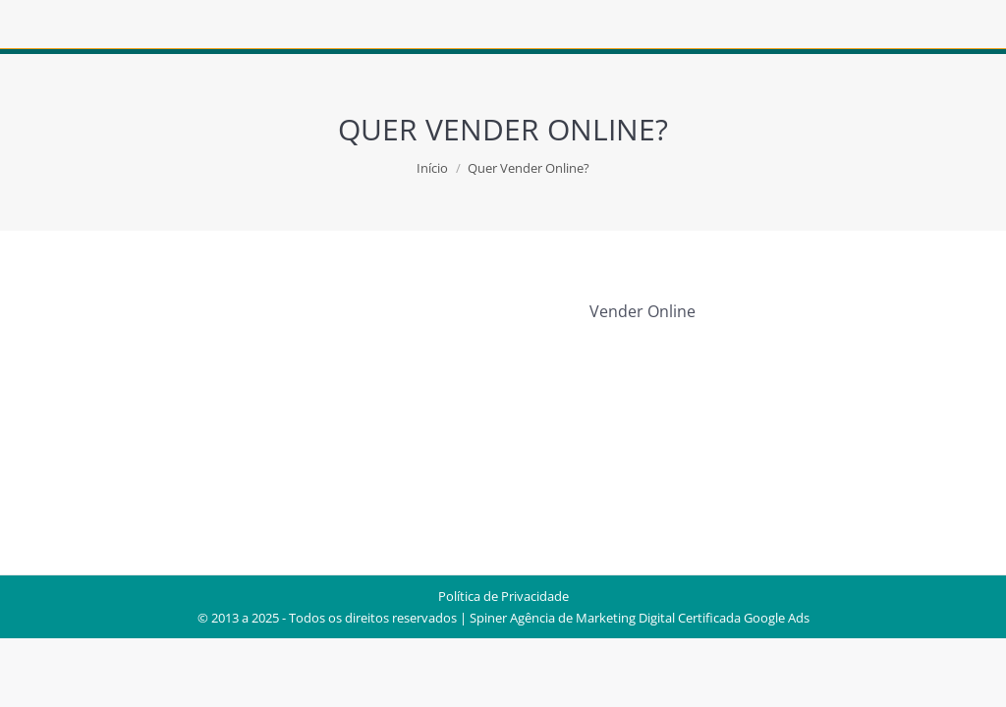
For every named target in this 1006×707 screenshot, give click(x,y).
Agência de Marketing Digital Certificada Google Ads (660, 617)
